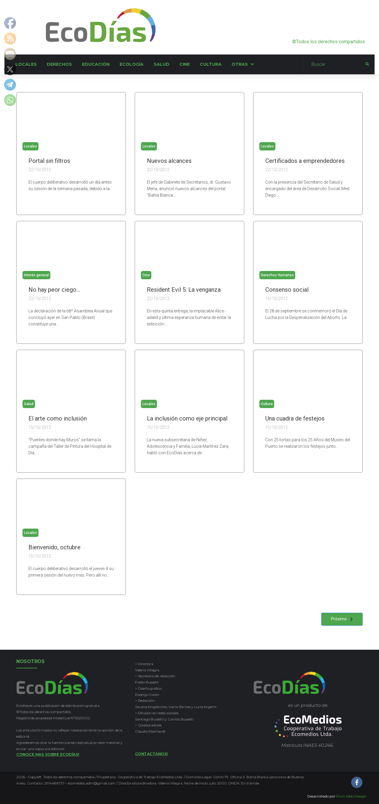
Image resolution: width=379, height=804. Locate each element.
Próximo (343, 619)
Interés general (36, 275)
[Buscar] (334, 64)
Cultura (267, 404)
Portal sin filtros (49, 160)
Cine (146, 275)
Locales (30, 146)
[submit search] (367, 64)
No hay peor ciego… (54, 289)
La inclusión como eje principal (187, 418)
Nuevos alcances (169, 160)
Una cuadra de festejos (295, 418)
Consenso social (287, 289)
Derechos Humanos (277, 275)
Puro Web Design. (351, 796)
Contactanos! (151, 753)
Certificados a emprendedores (305, 160)
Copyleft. (35, 777)
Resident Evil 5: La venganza (184, 289)
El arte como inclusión (57, 418)
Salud (28, 404)
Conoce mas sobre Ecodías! (47, 754)
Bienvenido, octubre (54, 547)
